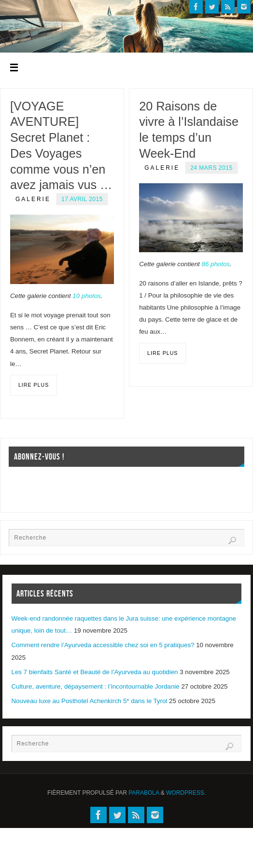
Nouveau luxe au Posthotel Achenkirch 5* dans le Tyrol (90, 701)
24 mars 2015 (211, 167)
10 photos (86, 295)
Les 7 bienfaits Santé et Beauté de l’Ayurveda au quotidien (95, 672)
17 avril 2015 (82, 199)
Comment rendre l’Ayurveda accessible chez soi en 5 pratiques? (103, 645)
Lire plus (33, 385)
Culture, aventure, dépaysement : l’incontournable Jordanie (96, 686)
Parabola (143, 792)
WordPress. (186, 792)
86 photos (216, 264)
